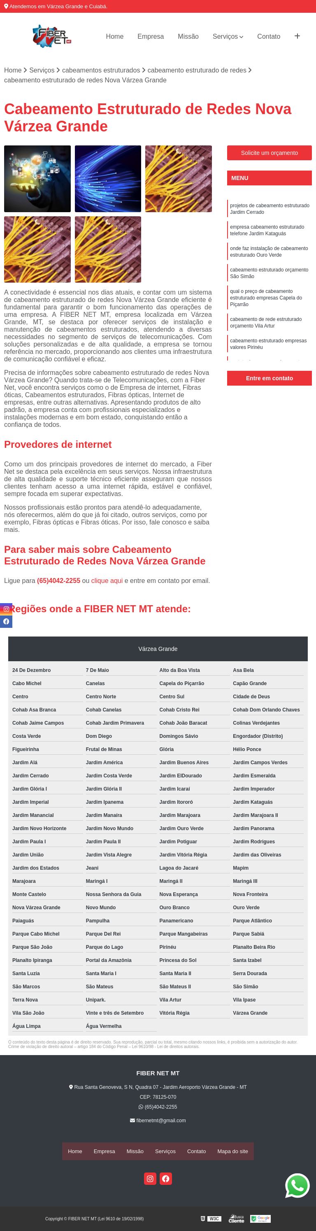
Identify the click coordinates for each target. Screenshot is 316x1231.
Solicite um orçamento (269, 153)
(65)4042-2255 (59, 581)
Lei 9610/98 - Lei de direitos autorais (165, 1047)
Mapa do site (232, 1152)
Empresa (150, 36)
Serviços (225, 36)
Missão (188, 36)
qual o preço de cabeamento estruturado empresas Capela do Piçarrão (266, 306)
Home (115, 36)
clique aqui (107, 581)
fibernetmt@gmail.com (158, 1121)
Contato (268, 36)
